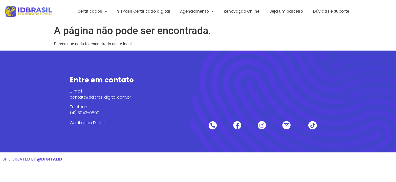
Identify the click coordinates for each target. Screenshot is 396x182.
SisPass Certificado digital (143, 11)
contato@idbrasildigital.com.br (100, 97)
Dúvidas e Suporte (331, 11)
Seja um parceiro (286, 11)
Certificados (92, 11)
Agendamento (197, 11)
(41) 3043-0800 (84, 113)
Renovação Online (241, 11)
